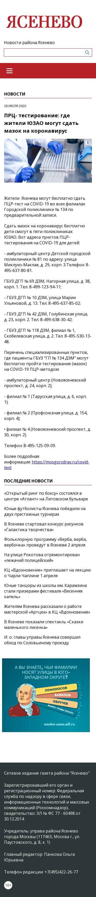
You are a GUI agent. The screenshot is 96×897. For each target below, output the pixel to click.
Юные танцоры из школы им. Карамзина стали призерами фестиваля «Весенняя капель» (45, 591)
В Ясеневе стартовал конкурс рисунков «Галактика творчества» (43, 526)
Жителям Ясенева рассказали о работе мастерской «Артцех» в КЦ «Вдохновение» (47, 609)
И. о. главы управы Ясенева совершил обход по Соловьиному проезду (42, 640)
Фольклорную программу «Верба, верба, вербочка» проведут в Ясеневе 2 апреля (45, 542)
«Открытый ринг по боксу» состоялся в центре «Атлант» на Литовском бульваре (46, 496)
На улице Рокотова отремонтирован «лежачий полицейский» (42, 557)
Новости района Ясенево (29, 42)
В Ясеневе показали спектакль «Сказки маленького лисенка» (43, 624)
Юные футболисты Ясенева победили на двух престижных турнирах (45, 511)
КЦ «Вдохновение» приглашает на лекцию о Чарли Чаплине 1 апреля (47, 572)
